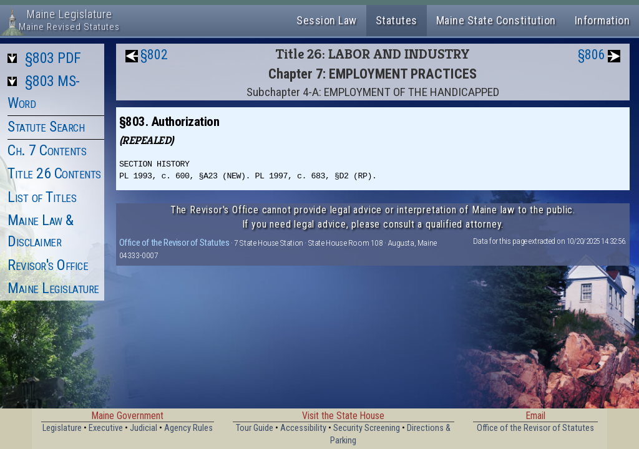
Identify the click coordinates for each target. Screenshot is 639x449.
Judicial (143, 428)
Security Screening (366, 428)
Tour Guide (254, 428)
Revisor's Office (47, 265)
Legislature (62, 428)
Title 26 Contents (54, 173)
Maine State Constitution (496, 20)
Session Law (326, 20)
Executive (106, 428)
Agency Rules (188, 428)
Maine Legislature (53, 288)
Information (602, 20)
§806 (591, 54)
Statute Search (45, 126)
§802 (154, 54)
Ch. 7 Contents (46, 150)
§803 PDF (53, 58)
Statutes (396, 20)
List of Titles (41, 197)
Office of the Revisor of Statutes (174, 242)
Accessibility (303, 428)
